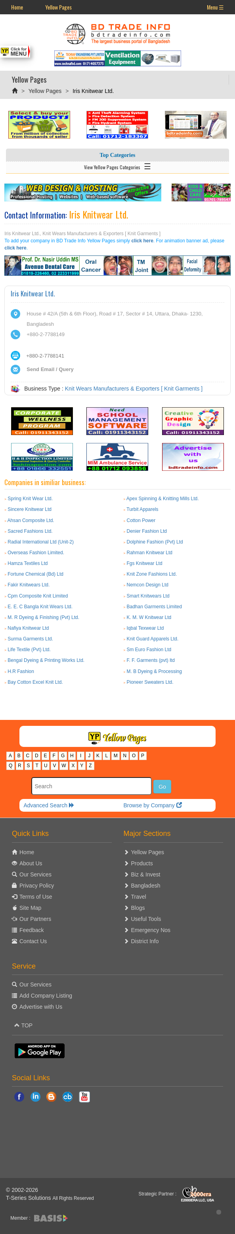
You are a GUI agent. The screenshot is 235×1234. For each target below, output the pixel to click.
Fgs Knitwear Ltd (144, 563)
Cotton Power (141, 520)
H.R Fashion (21, 671)
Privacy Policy (36, 885)
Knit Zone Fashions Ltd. (152, 574)
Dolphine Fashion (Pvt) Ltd (155, 542)
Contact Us (33, 941)
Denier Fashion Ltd (147, 531)
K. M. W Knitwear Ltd (149, 617)
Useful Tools (146, 919)
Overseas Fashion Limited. (36, 552)
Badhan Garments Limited (154, 606)
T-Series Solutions (29, 1198)
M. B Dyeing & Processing (154, 671)
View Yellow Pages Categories (117, 166)
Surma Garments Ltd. (30, 639)
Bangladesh (145, 885)
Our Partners (35, 919)
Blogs (138, 908)
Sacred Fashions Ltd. (30, 531)
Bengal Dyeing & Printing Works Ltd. (46, 660)
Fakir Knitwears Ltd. (29, 585)
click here (142, 241)
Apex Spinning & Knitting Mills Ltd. (162, 498)
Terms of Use (35, 897)
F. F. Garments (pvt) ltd (151, 660)
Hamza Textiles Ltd (28, 563)
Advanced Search (48, 805)
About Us (30, 863)
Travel (138, 897)
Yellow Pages (58, 7)
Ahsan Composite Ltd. (31, 520)
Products (142, 863)
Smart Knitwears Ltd (148, 596)
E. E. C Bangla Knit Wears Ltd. (40, 606)
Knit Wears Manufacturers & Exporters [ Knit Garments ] (134, 388)
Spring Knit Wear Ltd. (30, 498)
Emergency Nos (151, 930)
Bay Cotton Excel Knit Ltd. (35, 682)
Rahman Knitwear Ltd (149, 552)
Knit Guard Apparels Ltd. (153, 639)
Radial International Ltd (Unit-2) (41, 542)
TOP (23, 1025)
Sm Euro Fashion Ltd (149, 649)
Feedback (31, 930)
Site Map (30, 908)
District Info (145, 941)
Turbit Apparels (142, 509)
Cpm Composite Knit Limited (38, 596)
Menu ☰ (215, 7)
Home (17, 7)
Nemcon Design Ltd (147, 585)
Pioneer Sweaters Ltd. (150, 682)
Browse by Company (152, 805)
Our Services (35, 874)
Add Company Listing (45, 995)
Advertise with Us (40, 1007)
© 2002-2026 (22, 1190)
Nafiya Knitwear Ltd (28, 628)
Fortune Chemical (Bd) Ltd (35, 574)
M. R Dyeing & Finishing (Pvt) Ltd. (43, 617)
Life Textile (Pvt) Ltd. (29, 649)
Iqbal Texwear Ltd (145, 628)
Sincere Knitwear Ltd (30, 509)
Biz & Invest (145, 874)
